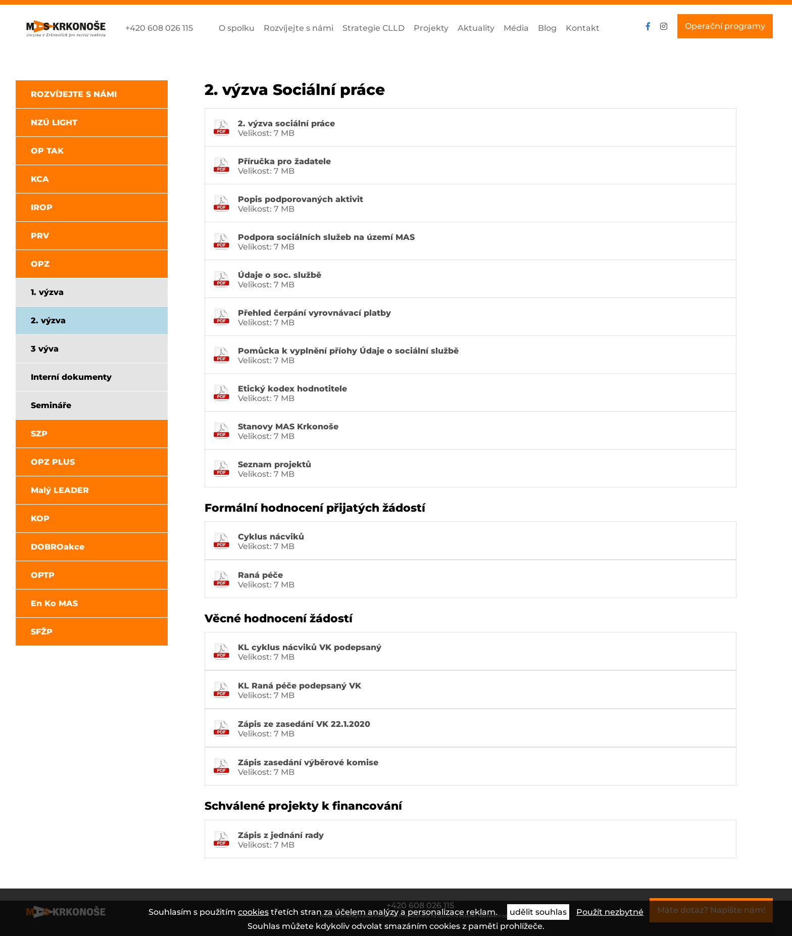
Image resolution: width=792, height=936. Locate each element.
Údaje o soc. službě (279, 275)
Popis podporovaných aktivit (300, 199)
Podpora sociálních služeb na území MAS (326, 237)
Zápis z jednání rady (281, 835)
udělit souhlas (538, 912)
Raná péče (260, 575)
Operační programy (725, 26)
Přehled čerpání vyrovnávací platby (314, 313)
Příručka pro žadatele (284, 161)
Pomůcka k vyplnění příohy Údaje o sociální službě (348, 351)
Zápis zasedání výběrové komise (308, 762)
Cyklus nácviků (271, 536)
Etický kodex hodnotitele (292, 388)
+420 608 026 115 (159, 28)
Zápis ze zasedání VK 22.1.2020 (304, 724)
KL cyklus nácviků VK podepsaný (309, 647)
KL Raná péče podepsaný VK (299, 686)
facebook (648, 26)
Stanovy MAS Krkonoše (288, 426)
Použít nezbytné (609, 912)
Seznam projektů (274, 464)
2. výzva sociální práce (286, 123)
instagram (663, 26)
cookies (253, 912)
